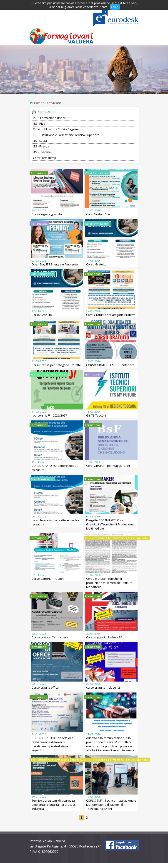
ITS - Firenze (41, 146)
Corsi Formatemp (44, 158)
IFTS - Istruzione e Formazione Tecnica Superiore (66, 135)
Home (38, 103)
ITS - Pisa (39, 123)
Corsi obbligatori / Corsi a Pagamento (58, 129)
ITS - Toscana (42, 152)
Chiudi (115, 7)
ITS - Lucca (40, 141)
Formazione (53, 103)
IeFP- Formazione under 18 (51, 118)
